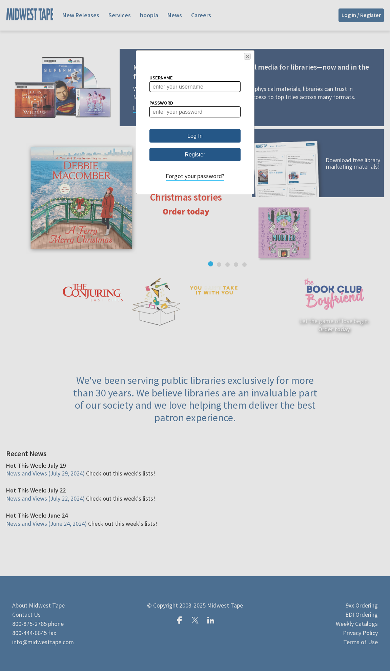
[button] (247, 56)
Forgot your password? (195, 176)
